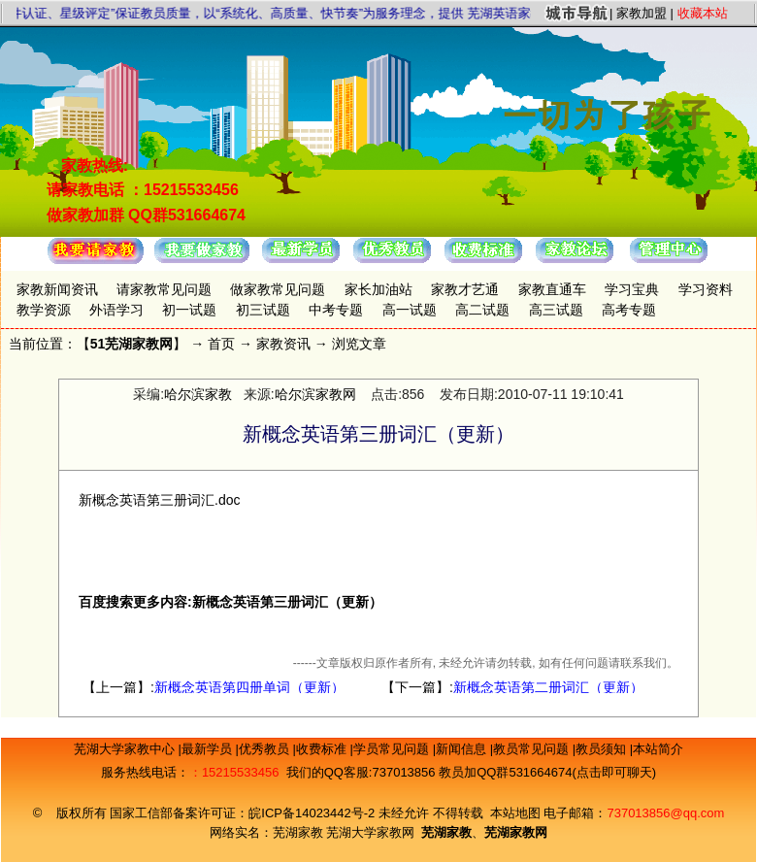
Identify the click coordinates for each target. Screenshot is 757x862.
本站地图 (515, 813)
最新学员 (208, 749)
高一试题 (409, 309)
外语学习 (116, 309)
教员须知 (603, 749)
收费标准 (323, 749)
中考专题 (336, 309)
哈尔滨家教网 (315, 394)
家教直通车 (552, 289)
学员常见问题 (393, 749)
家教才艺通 (465, 289)
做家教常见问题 (277, 289)
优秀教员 (266, 749)
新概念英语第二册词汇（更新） (548, 687)
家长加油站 (378, 289)
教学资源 (43, 309)
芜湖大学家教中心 (126, 749)
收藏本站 (702, 13)
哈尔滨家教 (198, 394)
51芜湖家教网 (132, 343)
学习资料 (705, 289)
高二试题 (482, 309)
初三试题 (263, 309)
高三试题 (556, 309)
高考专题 (629, 309)
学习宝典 (632, 289)
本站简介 (658, 749)
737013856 (403, 772)
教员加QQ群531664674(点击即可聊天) (547, 772)
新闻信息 (463, 749)
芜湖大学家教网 (370, 832)
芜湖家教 (298, 832)
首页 (221, 343)
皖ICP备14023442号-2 (313, 813)
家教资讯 (283, 343)
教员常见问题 (533, 749)
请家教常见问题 (164, 289)
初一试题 (189, 309)
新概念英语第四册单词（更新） (249, 687)
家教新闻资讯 (57, 289)
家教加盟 (641, 13)
